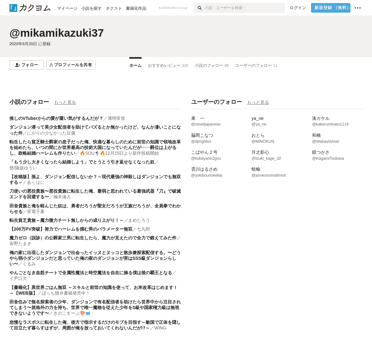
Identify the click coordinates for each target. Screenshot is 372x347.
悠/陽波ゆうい (23, 167)
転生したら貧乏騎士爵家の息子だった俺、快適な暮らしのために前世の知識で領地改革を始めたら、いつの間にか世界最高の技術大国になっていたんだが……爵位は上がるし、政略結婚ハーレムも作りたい (95, 147)
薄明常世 (116, 118)
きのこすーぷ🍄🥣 (71, 313)
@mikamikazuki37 (56, 33)
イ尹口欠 (18, 278)
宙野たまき (20, 243)
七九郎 (143, 229)
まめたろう (139, 220)
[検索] (199, 8)
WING (160, 327)
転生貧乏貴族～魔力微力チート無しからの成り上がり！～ (66, 220)
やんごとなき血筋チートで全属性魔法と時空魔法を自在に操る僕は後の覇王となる (90, 272)
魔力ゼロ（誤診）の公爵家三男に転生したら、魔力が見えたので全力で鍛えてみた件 (92, 237)
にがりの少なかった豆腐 (51, 133)
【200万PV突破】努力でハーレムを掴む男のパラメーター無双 (70, 229)
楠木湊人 (62, 196)
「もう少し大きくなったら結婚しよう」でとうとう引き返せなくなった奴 (81, 161)
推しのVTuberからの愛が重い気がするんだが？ (56, 118)
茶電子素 (36, 211)
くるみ (29, 263)
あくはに (36, 182)
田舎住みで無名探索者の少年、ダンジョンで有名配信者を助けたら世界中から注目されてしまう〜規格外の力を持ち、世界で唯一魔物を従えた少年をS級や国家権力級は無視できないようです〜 (95, 307)
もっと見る (65, 102)
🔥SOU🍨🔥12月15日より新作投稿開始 (119, 153)
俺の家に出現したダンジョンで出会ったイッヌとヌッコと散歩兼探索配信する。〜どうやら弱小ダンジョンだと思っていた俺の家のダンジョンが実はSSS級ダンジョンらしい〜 (95, 258)
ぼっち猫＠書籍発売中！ (66, 293)
